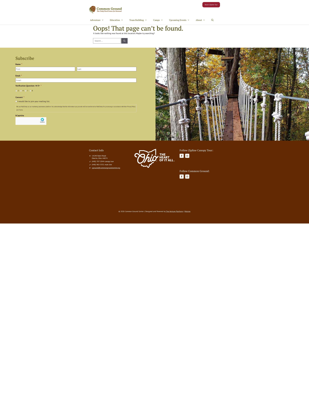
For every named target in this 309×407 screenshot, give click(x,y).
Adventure (98, 20)
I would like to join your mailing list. (33, 101)
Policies (187, 212)
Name (18, 64)
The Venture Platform (174, 212)
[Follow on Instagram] (187, 156)
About (202, 20)
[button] (212, 20)
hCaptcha (19, 115)
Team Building (139, 20)
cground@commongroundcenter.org (106, 168)
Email (18, 75)
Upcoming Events (181, 20)
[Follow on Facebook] (182, 156)
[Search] (124, 41)
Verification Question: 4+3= (28, 85)
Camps (159, 20)
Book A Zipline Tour (211, 5)
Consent (19, 97)
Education (118, 20)
